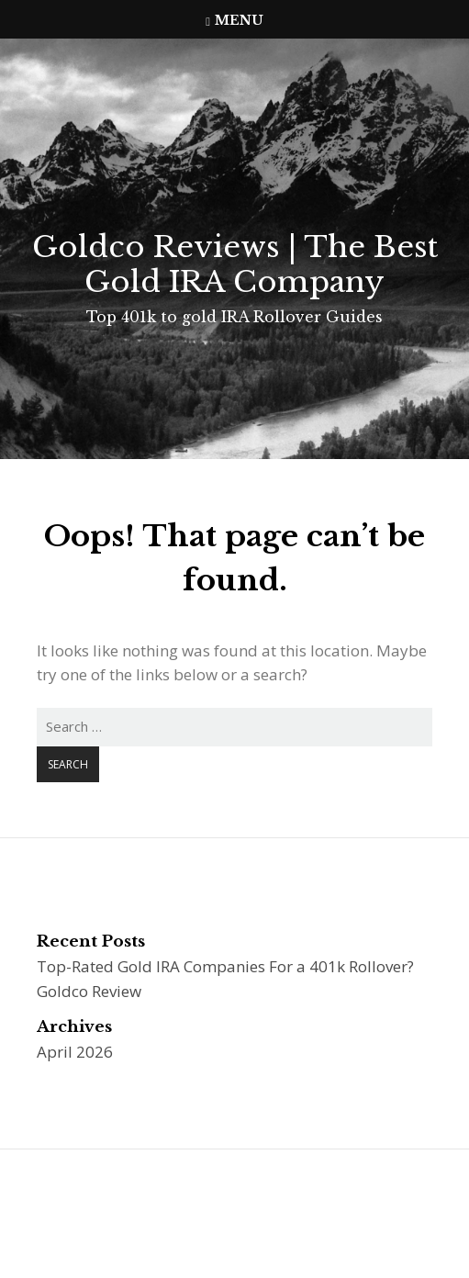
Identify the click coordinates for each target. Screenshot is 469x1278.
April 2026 (75, 1051)
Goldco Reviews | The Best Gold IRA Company (235, 264)
